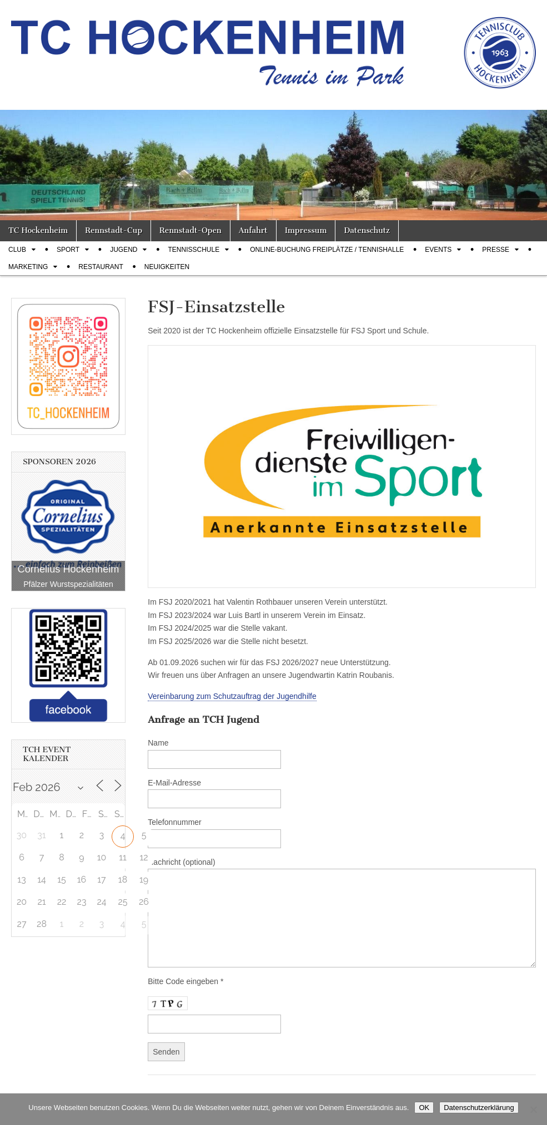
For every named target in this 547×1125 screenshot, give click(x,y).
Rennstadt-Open (190, 230)
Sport (68, 250)
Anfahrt (253, 230)
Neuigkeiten (166, 267)
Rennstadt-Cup (113, 230)
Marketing (28, 267)
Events (438, 250)
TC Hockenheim (38, 230)
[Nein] (533, 1109)
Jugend (123, 250)
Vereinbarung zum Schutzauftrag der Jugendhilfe (232, 696)
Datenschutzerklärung (479, 1107)
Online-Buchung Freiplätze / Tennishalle (327, 250)
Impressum (306, 230)
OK (424, 1107)
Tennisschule (193, 250)
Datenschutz (366, 230)
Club (17, 250)
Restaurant (100, 267)
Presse (495, 250)
